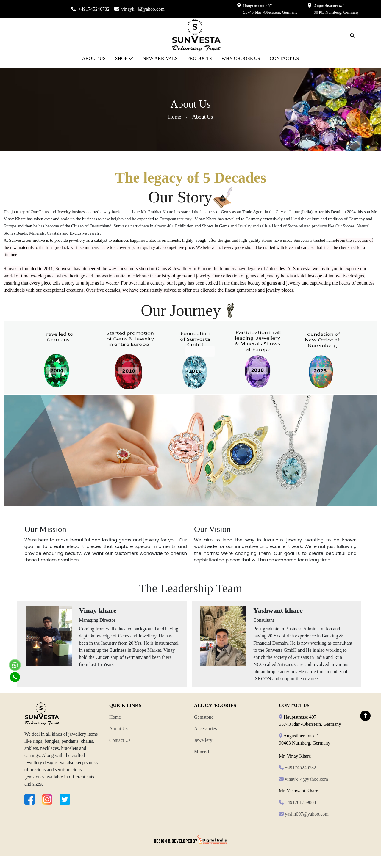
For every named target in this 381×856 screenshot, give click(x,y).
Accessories (205, 728)
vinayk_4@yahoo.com (143, 9)
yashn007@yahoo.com (307, 813)
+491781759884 (300, 802)
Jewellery (203, 740)
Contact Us (120, 740)
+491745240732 (94, 9)
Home (174, 117)
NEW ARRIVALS (160, 58)
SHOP (124, 58)
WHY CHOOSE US (240, 58)
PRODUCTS (199, 58)
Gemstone (203, 717)
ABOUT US (94, 58)
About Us (118, 728)
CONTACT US (284, 58)
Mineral (201, 751)
